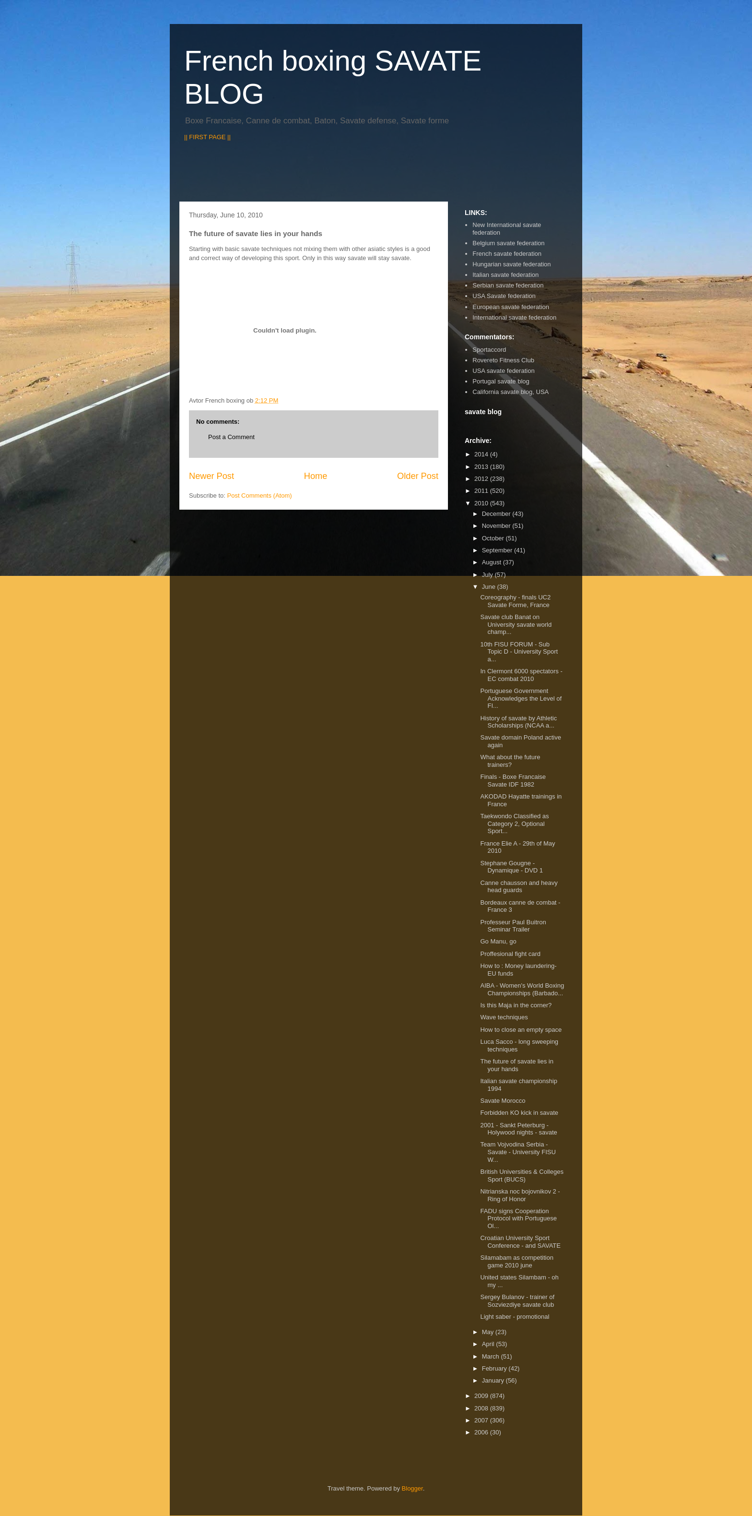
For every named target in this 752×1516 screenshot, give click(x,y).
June (489, 586)
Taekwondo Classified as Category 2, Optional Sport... (514, 823)
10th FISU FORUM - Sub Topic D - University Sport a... (519, 652)
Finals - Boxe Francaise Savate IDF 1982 (513, 780)
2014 (482, 454)
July (488, 574)
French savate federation (506, 253)
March (491, 1356)
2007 (482, 1420)
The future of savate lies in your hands (516, 1065)
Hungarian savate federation (511, 264)
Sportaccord (489, 349)
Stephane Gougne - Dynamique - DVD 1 (511, 866)
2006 (482, 1432)
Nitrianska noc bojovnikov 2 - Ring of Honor (520, 1195)
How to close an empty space (521, 1029)
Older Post (417, 476)
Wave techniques (504, 1017)
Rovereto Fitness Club (503, 360)
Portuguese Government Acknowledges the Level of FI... (521, 698)
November (497, 525)
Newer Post (211, 476)
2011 (482, 490)
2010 (482, 503)
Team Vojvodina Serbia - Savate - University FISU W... (517, 1152)
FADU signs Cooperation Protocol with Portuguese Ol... (518, 1218)
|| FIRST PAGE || (207, 137)
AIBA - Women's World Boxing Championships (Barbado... (522, 989)
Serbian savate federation (507, 285)
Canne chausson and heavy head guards (518, 886)
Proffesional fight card (510, 953)
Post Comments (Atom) (259, 495)
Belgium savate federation (508, 243)
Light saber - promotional (514, 1316)
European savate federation (510, 306)
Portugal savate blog (500, 381)
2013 (482, 466)
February (495, 1368)
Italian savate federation (505, 274)
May (488, 1332)
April (489, 1344)
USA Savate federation (504, 295)
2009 (482, 1395)
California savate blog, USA (510, 391)
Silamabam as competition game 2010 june (516, 1261)
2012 (482, 478)
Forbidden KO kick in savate (519, 1112)
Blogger (412, 1488)
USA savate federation (503, 370)
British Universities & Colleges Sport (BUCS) (521, 1175)
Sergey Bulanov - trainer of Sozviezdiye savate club (517, 1300)
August (492, 562)
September (498, 550)
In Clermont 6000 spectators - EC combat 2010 (521, 675)
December (497, 513)
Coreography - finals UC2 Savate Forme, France (515, 601)
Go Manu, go (498, 941)
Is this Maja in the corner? (516, 1005)
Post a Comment (231, 437)
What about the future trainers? (510, 760)
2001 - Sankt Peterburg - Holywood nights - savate (518, 1129)
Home (316, 476)
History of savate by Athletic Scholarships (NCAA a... (518, 722)
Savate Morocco (502, 1100)
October (494, 538)
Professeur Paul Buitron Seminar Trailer (513, 926)
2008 (482, 1408)
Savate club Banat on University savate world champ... (516, 624)
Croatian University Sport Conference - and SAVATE (520, 1241)
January (494, 1380)
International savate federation (514, 317)
